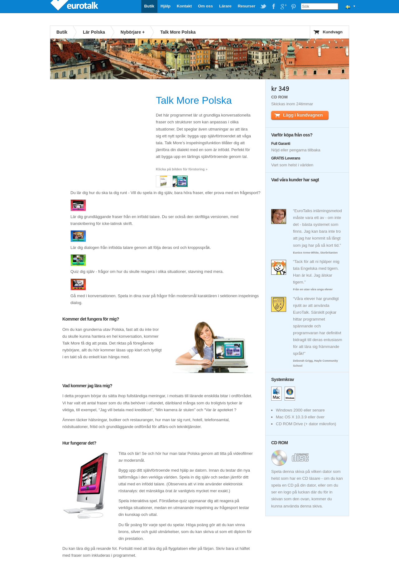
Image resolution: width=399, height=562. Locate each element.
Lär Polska (94, 32)
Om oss (205, 6)
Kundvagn (333, 32)
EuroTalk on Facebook (273, 6)
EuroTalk (75, 6)
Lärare (225, 6)
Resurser (246, 6)
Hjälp (166, 6)
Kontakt (184, 6)
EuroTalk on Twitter (263, 6)
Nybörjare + (133, 32)
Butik (149, 6)
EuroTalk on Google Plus (283, 6)
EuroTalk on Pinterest (293, 6)
